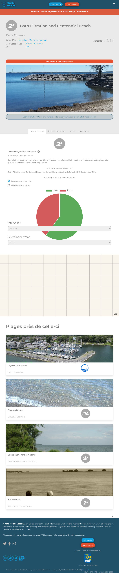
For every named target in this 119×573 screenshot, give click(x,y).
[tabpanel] (59, 190)
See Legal (85, 570)
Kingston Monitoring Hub (32, 39)
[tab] (37, 131)
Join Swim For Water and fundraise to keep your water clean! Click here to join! (59, 117)
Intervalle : (14, 222)
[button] (114, 4)
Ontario (19, 35)
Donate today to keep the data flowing (59, 61)
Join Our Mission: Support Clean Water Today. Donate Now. (59, 12)
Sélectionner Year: (19, 237)
